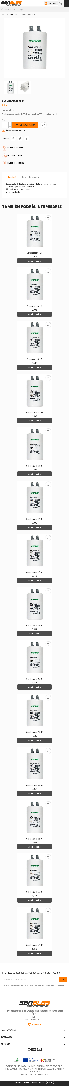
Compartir (13, 138)
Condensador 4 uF (34, 252)
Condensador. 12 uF (34, 466)
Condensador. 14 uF (34, 519)
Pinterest (27, 138)
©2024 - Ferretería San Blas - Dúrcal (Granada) (34, 1082)
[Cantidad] (5, 125)
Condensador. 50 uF (34, 892)
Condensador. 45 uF (34, 838)
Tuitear (20, 138)
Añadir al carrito (25, 125)
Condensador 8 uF (34, 359)
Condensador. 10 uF (34, 412)
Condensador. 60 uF (34, 945)
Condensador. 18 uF (34, 625)
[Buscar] (34, 9)
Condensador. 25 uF (34, 732)
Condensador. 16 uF (34, 572)
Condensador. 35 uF (34, 785)
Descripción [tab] (12, 177)
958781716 (34, 1024)
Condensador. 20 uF (34, 679)
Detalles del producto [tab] (30, 177)
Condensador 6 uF (34, 306)
